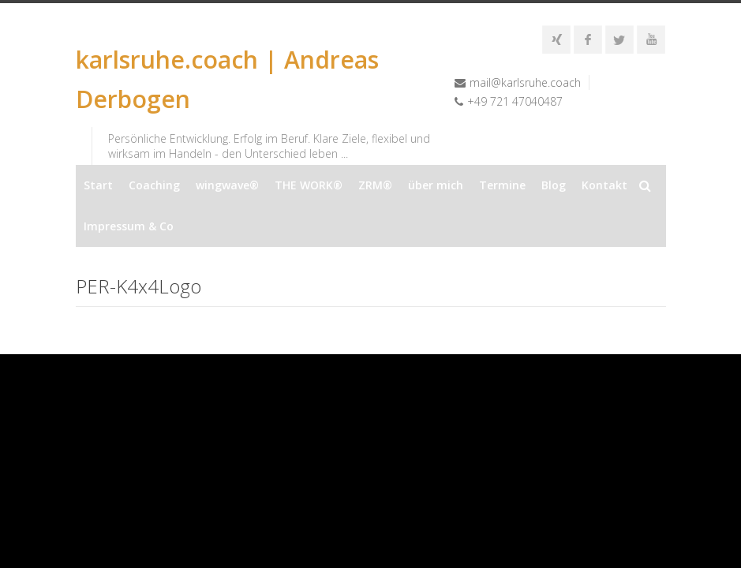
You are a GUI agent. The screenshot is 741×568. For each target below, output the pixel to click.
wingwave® (227, 185)
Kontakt (604, 185)
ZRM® (375, 185)
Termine (502, 185)
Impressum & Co (129, 226)
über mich (435, 185)
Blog (553, 185)
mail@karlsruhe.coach (525, 82)
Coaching (154, 185)
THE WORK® (308, 185)
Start (98, 185)
